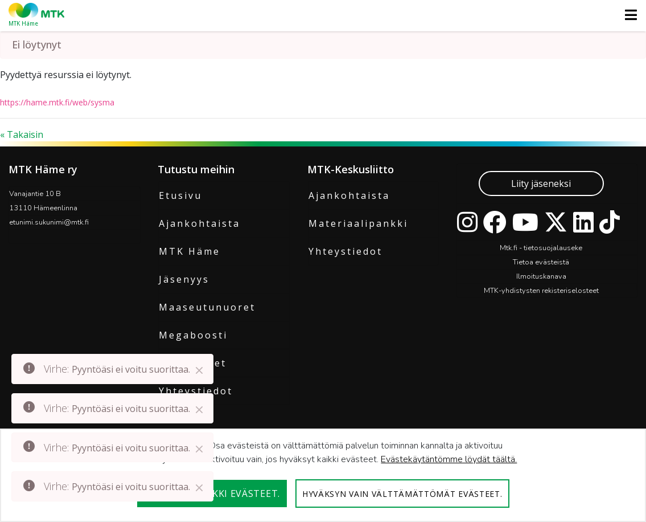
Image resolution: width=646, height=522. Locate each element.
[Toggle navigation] (627, 14)
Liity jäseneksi (541, 183)
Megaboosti (193, 335)
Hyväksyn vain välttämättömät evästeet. (402, 493)
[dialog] (323, 475)
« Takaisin (21, 134)
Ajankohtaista (199, 223)
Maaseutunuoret (207, 307)
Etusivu (180, 195)
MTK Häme (189, 251)
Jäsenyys (184, 279)
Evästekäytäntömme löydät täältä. (449, 459)
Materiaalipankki (358, 223)
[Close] (199, 370)
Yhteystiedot (345, 251)
